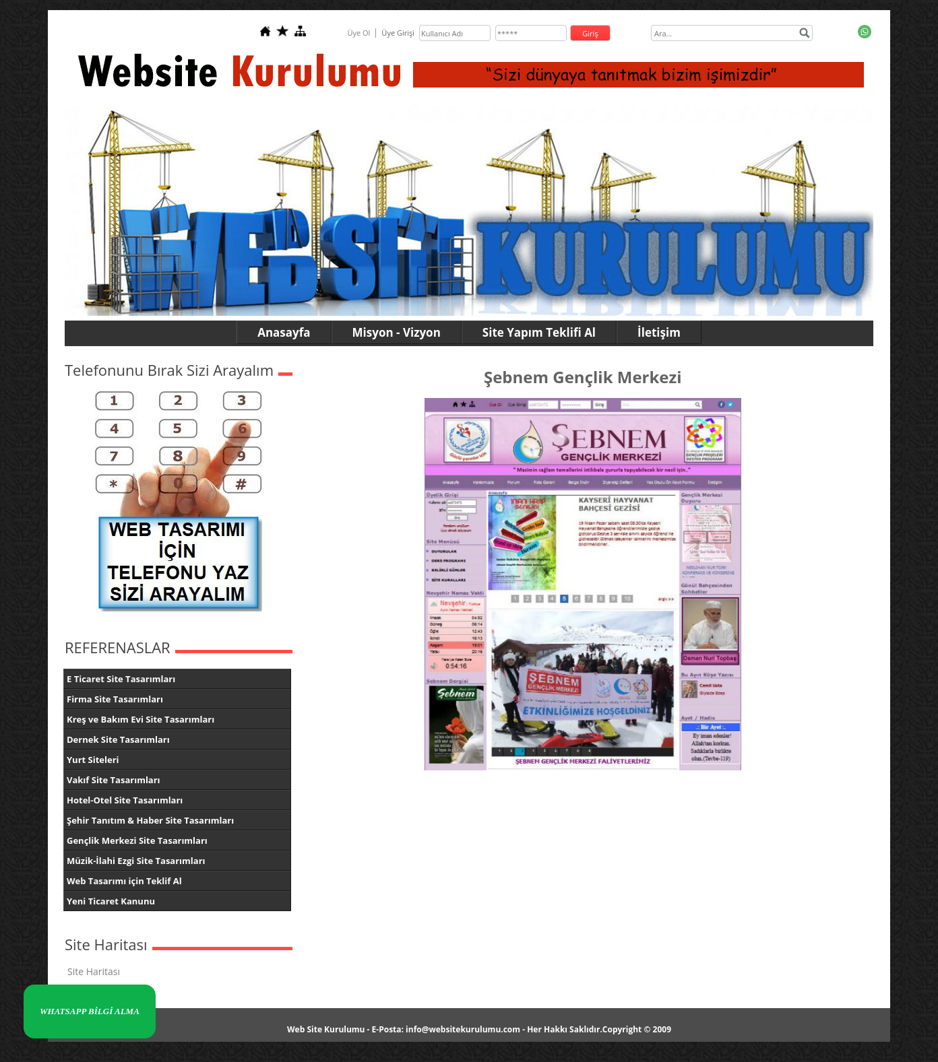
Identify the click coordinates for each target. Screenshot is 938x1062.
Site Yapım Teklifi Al (539, 332)
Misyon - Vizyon (396, 332)
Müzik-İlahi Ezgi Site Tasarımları (136, 861)
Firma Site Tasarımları (115, 699)
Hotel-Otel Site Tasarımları (125, 800)
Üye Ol (358, 33)
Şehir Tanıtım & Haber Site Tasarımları (150, 820)
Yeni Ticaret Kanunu (111, 901)
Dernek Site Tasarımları (118, 739)
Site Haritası (93, 971)
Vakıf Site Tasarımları (113, 780)
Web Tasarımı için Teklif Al (124, 881)
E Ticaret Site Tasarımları (121, 679)
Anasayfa (283, 332)
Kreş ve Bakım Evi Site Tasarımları (140, 719)
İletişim (659, 332)
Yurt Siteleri (93, 760)
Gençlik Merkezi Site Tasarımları (137, 840)
